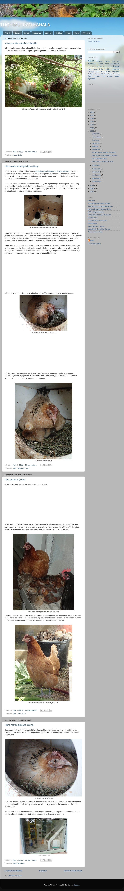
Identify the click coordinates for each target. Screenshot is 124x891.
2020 (92, 115)
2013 (92, 188)
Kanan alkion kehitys (95, 232)
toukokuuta (96, 169)
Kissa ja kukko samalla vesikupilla (21, 43)
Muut (97, 72)
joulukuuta (96, 134)
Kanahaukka (114, 64)
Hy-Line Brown (103, 64)
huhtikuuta (96, 172)
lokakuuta (96, 140)
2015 (92, 131)
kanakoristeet (91, 67)
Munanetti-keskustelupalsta (97, 220)
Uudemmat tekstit (13, 870)
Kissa (68, 33)
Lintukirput (37, 33)
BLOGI (7, 33)
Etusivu (43, 870)
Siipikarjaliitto (92, 223)
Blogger (76, 885)
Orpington (115, 72)
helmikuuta (96, 178)
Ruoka (97, 74)
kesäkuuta (96, 165)
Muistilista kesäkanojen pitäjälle (99, 203)
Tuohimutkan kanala (94, 41)
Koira (76, 33)
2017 (92, 125)
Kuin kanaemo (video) (15, 479)
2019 (92, 118)
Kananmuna (107, 67)
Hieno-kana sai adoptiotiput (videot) (22, 166)
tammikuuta (96, 181)
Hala (118, 61)
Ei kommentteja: (31, 152)
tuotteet (97, 76)
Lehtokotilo (115, 69)
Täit (103, 76)
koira (101, 69)
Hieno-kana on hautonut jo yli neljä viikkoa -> (52, 171)
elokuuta (95, 146)
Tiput (27, 468)
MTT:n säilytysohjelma (96, 212)
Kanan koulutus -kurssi (96, 226)
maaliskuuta (96, 175)
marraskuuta (97, 137)
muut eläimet (106, 72)
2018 (92, 121)
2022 (92, 112)
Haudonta (21, 468)
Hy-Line (59, 33)
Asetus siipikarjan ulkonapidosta (99, 209)
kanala (99, 67)
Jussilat (48, 33)
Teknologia (116, 74)
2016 (92, 128)
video (24, 714)
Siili (102, 74)
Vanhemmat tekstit (73, 870)
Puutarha (91, 74)
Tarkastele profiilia (94, 244)
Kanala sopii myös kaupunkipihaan (100, 206)
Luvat (26, 33)
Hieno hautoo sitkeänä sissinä (19, 725)
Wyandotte (91, 79)
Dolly (113, 61)
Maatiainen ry (93, 218)
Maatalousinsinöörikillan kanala (99, 229)
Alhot (15, 468)
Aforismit (86, 33)
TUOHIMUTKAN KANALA (25, 24)
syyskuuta (96, 143)
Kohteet (95, 69)
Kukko (20, 155)
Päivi (92, 240)
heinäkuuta (96, 149)
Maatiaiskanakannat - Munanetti (99, 215)
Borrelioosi (99, 61)
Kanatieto (91, 200)
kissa (15, 155)
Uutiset (109, 76)
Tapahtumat (108, 74)
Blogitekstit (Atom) (15, 875)
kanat (116, 66)
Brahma (107, 61)
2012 (92, 191)
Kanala (17, 33)
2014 (92, 185)
